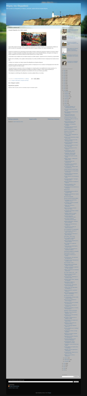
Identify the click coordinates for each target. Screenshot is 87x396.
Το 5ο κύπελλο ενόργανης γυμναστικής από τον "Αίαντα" (70, 219)
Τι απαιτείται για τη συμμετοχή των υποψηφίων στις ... (70, 306)
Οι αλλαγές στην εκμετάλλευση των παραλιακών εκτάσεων (70, 249)
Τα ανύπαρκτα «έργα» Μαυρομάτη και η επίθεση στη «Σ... (71, 261)
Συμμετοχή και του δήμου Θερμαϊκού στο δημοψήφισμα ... (71, 337)
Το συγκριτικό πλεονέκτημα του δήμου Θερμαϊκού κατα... (71, 211)
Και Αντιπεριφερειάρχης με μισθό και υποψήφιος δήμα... (71, 192)
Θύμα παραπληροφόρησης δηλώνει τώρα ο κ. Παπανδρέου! (71, 293)
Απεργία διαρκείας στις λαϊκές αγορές (71, 169)
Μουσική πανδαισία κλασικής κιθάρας (71, 198)
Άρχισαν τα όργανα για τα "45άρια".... (71, 129)
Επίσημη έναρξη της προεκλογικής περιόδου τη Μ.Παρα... (70, 265)
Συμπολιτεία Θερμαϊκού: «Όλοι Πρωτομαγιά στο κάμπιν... (70, 185)
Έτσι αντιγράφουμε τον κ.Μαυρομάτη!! (71, 229)
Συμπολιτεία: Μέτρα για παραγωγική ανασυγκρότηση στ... (71, 174)
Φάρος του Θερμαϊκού (17, 6)
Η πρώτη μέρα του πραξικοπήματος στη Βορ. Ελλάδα (71, 246)
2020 (64, 80)
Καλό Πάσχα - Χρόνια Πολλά (69, 236)
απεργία (13, 80)
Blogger (49, 392)
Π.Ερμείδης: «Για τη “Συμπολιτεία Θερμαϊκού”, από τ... (70, 313)
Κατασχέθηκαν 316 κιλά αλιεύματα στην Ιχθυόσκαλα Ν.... (70, 127)
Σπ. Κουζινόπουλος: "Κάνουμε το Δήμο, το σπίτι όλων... (70, 231)
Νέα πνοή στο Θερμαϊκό (68, 196)
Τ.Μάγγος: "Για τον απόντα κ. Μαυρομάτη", (69, 355)
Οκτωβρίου (66, 95)
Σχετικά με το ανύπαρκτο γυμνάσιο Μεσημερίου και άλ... (70, 334)
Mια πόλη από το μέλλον (68, 295)
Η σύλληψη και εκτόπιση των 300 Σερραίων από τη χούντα (72, 55)
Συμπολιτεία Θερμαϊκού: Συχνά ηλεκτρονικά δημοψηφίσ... (70, 339)
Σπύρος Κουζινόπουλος (14, 386)
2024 (64, 73)
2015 (64, 88)
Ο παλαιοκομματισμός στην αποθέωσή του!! (69, 162)
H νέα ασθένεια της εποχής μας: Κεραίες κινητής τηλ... (70, 227)
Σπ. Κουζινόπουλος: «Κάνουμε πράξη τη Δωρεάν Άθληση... (71, 298)
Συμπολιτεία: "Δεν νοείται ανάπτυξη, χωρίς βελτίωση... (71, 315)
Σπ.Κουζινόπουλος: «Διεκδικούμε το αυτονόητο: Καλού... (71, 277)
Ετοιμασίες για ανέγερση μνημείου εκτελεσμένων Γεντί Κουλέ (72, 43)
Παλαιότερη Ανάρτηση (53, 119)
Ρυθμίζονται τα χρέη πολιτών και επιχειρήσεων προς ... (70, 323)
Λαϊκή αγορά (17, 80)
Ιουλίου (65, 100)
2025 (64, 72)
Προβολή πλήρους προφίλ (13, 387)
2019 (64, 82)
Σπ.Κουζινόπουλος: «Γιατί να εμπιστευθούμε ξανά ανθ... (69, 151)
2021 (64, 78)
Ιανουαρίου (66, 361)
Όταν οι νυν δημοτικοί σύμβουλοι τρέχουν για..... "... (70, 326)
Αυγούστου (66, 98)
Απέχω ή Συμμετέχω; (68, 132)
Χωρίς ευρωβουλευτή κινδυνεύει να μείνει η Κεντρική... (70, 234)
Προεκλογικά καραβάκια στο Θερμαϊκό (71, 251)
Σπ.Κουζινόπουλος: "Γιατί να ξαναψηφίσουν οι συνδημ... (69, 342)
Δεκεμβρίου (66, 91)
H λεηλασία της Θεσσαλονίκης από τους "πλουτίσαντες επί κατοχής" (72, 30)
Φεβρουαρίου (67, 359)
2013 (64, 363)
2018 (64, 83)
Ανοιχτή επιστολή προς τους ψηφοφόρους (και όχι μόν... (69, 115)
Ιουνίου (65, 101)
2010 (64, 368)
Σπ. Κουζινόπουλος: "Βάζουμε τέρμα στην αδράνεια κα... (71, 167)
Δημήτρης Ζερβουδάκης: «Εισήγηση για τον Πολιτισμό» (71, 222)
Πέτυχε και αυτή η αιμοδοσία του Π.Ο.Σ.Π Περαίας (70, 300)
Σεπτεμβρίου (66, 96)
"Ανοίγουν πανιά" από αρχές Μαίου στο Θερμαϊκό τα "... (70, 288)
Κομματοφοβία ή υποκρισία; (69, 253)
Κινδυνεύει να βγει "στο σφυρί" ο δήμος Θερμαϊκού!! (70, 275)
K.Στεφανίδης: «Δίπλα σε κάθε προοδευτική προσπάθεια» (69, 154)
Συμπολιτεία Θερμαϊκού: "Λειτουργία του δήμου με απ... (71, 179)
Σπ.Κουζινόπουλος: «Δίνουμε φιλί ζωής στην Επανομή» (70, 285)
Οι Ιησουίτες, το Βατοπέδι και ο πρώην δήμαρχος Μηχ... (71, 194)
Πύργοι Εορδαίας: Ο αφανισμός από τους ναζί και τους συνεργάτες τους (72, 36)
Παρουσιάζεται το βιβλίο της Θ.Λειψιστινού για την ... (69, 283)
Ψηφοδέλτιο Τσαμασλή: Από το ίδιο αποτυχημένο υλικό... (70, 140)
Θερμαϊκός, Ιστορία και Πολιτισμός (70, 310)
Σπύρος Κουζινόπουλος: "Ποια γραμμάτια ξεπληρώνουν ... (70, 122)
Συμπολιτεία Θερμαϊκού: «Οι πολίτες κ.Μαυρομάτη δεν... (71, 143)
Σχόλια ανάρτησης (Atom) (18, 121)
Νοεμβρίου (66, 93)
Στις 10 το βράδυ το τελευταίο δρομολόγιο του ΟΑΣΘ (69, 238)
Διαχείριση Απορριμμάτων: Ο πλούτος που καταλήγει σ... (71, 308)
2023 (64, 75)
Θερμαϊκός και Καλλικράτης (69, 131)
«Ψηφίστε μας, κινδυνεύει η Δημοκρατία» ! (69, 206)
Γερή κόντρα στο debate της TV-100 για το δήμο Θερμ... (71, 146)
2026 (64, 70)
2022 (64, 77)
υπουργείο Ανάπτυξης (24, 80)
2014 (64, 90)
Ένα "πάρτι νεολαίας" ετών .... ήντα (70, 272)
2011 (64, 366)
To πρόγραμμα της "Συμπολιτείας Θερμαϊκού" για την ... (70, 200)
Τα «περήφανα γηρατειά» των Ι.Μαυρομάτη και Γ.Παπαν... (69, 107)
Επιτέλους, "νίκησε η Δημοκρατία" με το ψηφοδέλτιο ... (71, 135)
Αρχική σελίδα (33, 119)
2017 (64, 85)
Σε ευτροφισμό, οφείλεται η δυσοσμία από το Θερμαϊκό (71, 203)
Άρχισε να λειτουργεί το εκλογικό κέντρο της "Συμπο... (70, 208)
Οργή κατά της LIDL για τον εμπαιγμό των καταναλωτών (71, 303)
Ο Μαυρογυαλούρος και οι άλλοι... (70, 117)
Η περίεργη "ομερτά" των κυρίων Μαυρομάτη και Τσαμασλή (70, 214)
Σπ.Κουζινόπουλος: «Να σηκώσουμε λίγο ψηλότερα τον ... (71, 258)
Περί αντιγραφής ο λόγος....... (69, 262)
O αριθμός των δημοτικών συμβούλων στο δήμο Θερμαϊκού (71, 267)
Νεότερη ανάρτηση (13, 119)
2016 (64, 87)
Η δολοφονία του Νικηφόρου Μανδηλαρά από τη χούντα (72, 62)
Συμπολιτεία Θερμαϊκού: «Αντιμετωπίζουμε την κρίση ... (70, 216)
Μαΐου (65, 103)
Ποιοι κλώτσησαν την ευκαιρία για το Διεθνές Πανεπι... (71, 321)
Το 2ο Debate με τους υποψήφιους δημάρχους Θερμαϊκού (70, 164)
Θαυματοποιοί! (67, 189)
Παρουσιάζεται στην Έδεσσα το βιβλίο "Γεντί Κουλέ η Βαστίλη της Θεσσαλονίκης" (72, 49)
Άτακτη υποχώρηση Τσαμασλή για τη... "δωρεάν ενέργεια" (71, 241)
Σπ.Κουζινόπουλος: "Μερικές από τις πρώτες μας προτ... (71, 353)
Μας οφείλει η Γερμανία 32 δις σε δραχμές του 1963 (70, 318)
